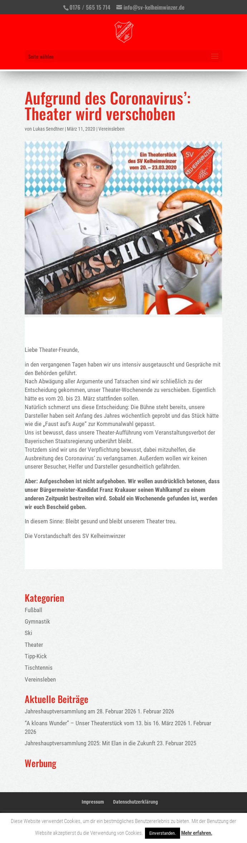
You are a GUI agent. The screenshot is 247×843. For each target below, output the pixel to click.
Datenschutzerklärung (135, 802)
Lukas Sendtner (48, 129)
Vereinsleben (111, 129)
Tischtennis (39, 667)
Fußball (33, 610)
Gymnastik (37, 621)
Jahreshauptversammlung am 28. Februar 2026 (80, 711)
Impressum (93, 802)
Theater (34, 644)
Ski (28, 632)
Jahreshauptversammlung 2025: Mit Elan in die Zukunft (90, 743)
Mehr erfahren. (196, 833)
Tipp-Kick (36, 656)
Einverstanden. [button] (162, 833)
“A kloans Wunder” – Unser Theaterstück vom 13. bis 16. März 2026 (105, 723)
